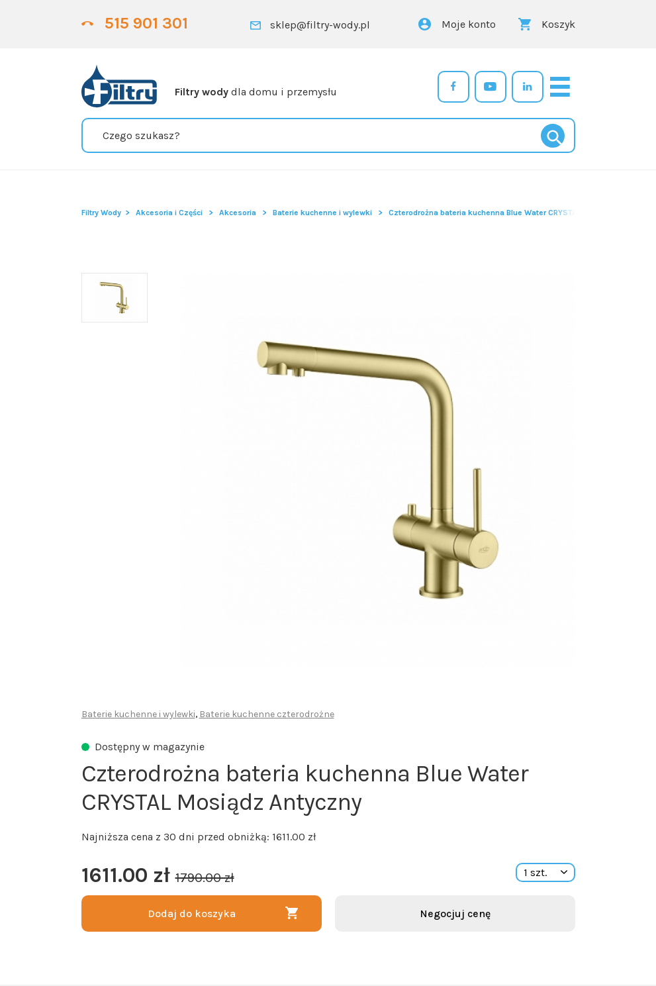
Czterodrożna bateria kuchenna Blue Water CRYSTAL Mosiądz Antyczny (520, 212)
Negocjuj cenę (455, 913)
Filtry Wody (101, 212)
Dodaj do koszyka (192, 913)
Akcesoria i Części (169, 212)
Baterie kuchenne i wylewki (322, 212)
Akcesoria (237, 212)
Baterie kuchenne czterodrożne (266, 714)
